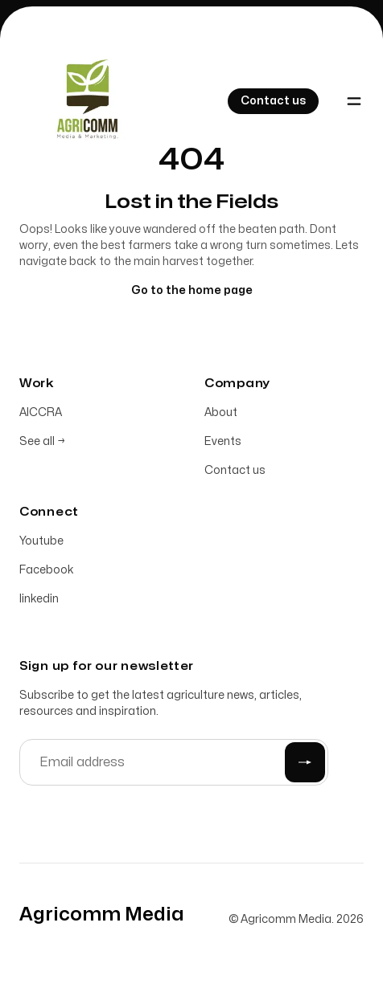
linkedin (39, 599)
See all (42, 442)
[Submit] (305, 763)
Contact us (235, 471)
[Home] (83, 101)
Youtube (41, 542)
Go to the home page (192, 291)
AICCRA (40, 413)
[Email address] (173, 763)
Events (222, 442)
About (220, 413)
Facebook (46, 570)
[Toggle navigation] (354, 101)
